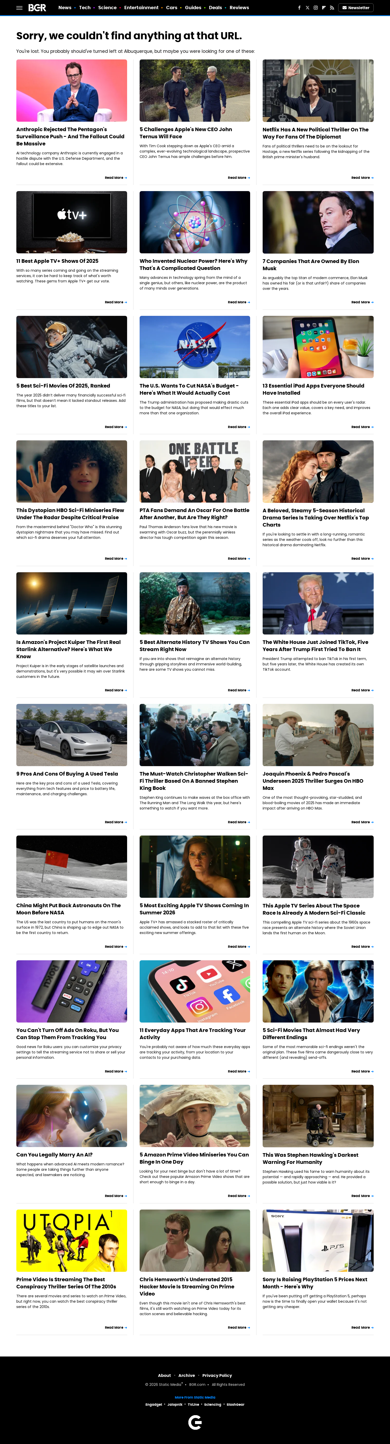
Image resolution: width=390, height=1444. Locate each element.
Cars (171, 7)
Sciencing (212, 1404)
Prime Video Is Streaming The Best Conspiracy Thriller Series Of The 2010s (66, 1283)
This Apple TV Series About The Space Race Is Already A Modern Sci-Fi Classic (314, 909)
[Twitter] (308, 8)
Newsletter (356, 7)
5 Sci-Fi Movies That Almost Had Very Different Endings (311, 1034)
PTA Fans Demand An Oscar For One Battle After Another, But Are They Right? (194, 514)
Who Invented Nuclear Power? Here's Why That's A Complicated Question (194, 264)
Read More (114, 178)
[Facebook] (299, 8)
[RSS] (332, 8)
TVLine (193, 1404)
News (64, 7)
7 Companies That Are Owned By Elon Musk (311, 265)
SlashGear (236, 1404)
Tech (85, 7)
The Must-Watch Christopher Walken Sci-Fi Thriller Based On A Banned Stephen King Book (194, 780)
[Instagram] (316, 8)
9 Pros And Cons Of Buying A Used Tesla (67, 773)
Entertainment (141, 7)
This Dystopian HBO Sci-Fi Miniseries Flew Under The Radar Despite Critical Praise (70, 514)
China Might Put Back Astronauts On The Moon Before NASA (68, 909)
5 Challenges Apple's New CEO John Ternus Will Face (186, 133)
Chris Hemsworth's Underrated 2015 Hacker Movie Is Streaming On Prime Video (187, 1286)
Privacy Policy (217, 1375)
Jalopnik (174, 1404)
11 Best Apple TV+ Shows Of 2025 (57, 261)
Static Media (170, 1385)
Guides (193, 7)
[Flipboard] (324, 8)
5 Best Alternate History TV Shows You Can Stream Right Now (195, 646)
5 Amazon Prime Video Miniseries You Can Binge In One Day (194, 1158)
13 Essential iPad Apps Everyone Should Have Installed (313, 389)
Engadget (153, 1404)
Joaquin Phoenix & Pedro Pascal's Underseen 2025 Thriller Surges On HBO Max (313, 780)
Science (107, 7)
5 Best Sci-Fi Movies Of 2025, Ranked (63, 385)
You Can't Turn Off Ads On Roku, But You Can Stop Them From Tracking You (67, 1034)
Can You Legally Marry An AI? (54, 1154)
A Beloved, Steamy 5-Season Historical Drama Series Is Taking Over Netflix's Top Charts (316, 517)
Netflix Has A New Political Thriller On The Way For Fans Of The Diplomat (316, 133)
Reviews (239, 7)
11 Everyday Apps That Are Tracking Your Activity (193, 1034)
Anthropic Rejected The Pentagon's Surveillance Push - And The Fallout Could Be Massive (70, 136)
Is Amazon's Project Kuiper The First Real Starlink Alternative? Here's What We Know (68, 649)
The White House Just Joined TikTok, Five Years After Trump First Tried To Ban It (315, 646)
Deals (215, 7)
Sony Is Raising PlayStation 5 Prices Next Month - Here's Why (315, 1283)
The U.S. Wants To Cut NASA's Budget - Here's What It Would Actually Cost (189, 389)
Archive (186, 1375)
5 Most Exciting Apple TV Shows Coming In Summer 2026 (194, 909)
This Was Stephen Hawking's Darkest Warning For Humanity (310, 1158)
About (164, 1375)
